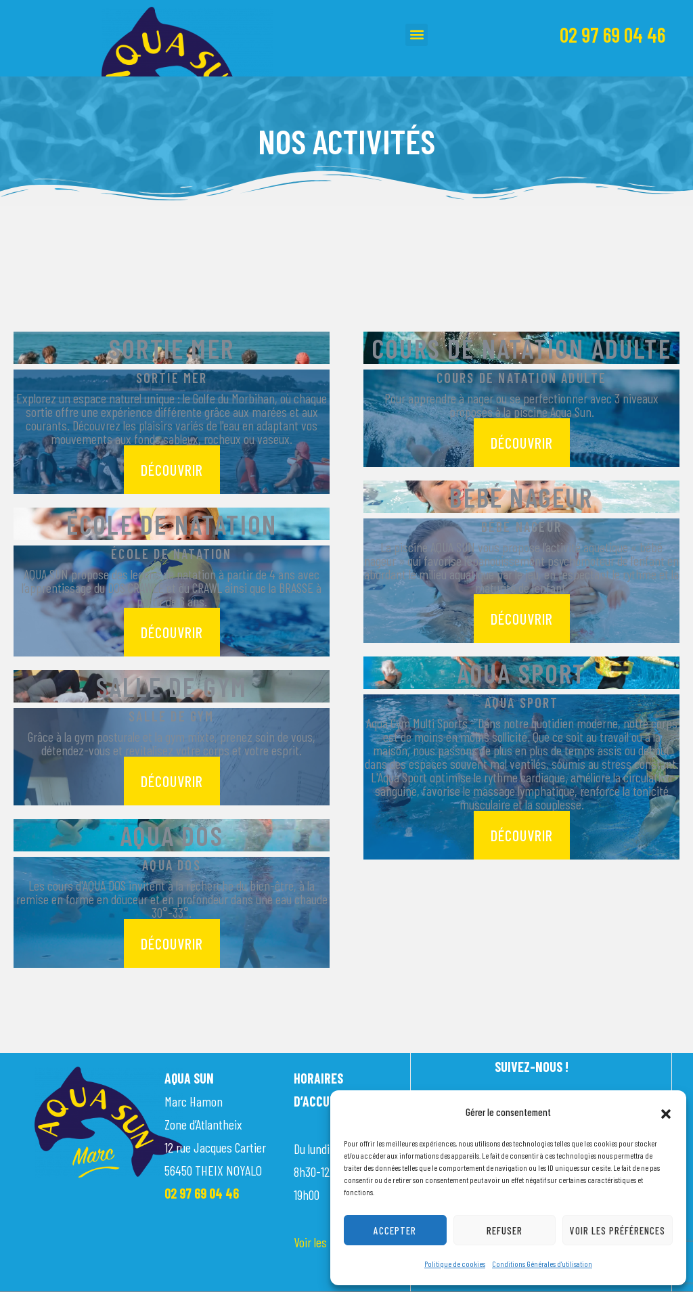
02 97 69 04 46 (612, 34)
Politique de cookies (454, 1263)
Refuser (504, 1230)
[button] (666, 1112)
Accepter (395, 1230)
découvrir (172, 469)
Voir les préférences (617, 1230)
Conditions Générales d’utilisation (542, 1263)
